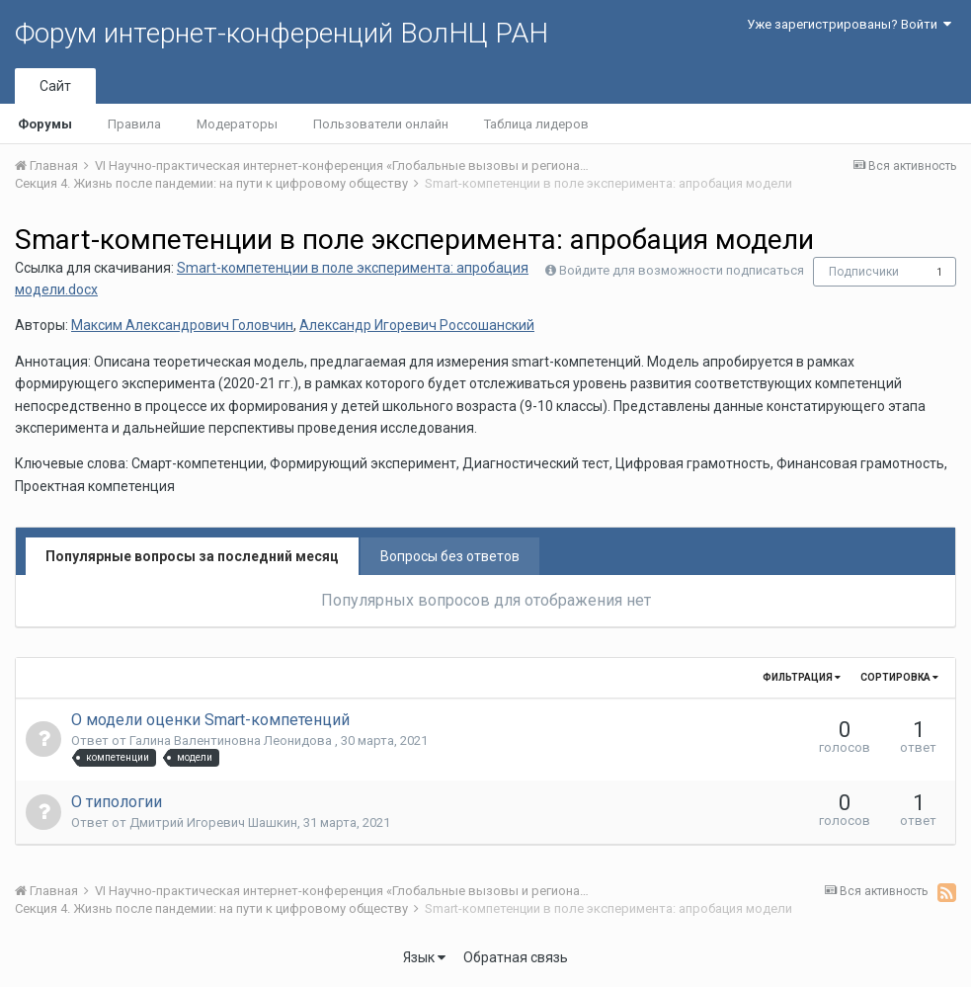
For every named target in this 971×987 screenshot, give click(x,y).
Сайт (55, 86)
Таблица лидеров (536, 124)
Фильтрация (802, 677)
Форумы (45, 124)
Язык (424, 957)
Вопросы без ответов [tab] (450, 556)
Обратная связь (515, 957)
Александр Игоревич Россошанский (416, 325)
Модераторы (237, 124)
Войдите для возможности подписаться (681, 270)
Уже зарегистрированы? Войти (849, 24)
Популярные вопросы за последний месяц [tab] (192, 556)
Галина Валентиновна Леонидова (232, 740)
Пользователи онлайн (380, 124)
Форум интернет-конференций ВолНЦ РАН (281, 33)
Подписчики (864, 272)
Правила (134, 124)
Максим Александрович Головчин (182, 325)
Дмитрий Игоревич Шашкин (213, 822)
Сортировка (899, 677)
